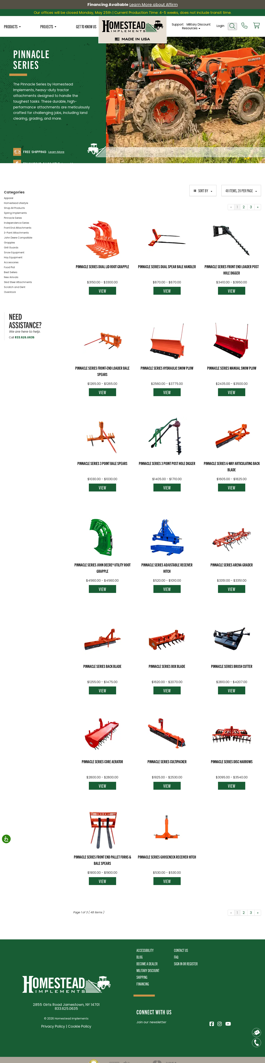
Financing (142, 983)
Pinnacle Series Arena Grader (231, 564)
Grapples (9, 242)
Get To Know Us (86, 26)
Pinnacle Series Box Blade (167, 666)
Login (220, 26)
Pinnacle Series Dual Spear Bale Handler (167, 266)
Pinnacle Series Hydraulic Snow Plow (167, 367)
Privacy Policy (53, 1026)
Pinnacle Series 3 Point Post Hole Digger (167, 463)
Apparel (8, 198)
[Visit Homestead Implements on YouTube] (227, 1023)
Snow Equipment (14, 252)
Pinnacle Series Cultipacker (167, 761)
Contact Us (181, 950)
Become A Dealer (147, 963)
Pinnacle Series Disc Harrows (232, 761)
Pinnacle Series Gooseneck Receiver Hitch (167, 856)
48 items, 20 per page (241, 190)
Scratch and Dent (14, 287)
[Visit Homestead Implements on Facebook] (211, 1023)
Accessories (11, 262)
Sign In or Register (186, 963)
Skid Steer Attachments (18, 282)
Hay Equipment (13, 257)
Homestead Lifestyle (16, 203)
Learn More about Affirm (153, 4)
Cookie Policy (79, 1026)
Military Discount (199, 24)
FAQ (176, 956)
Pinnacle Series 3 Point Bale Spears (102, 463)
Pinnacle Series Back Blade (102, 666)
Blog (139, 956)
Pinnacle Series (13, 218)
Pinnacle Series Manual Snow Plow (231, 367)
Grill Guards (11, 247)
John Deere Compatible (18, 237)
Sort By (203, 190)
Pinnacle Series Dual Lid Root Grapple (102, 266)
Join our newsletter (151, 1022)
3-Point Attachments (16, 232)
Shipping (141, 977)
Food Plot (9, 267)
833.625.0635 (24, 337)
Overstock (10, 292)
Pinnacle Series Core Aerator (102, 761)
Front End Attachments (17, 227)
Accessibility (145, 950)
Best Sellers (10, 272)
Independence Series (16, 222)
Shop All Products (14, 208)
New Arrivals (11, 277)
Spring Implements (15, 213)
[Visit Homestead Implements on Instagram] (219, 1023)
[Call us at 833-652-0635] (244, 26)
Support (178, 24)
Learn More (56, 152)
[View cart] (256, 26)
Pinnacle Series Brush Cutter (231, 666)
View (102, 291)
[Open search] (232, 26)
